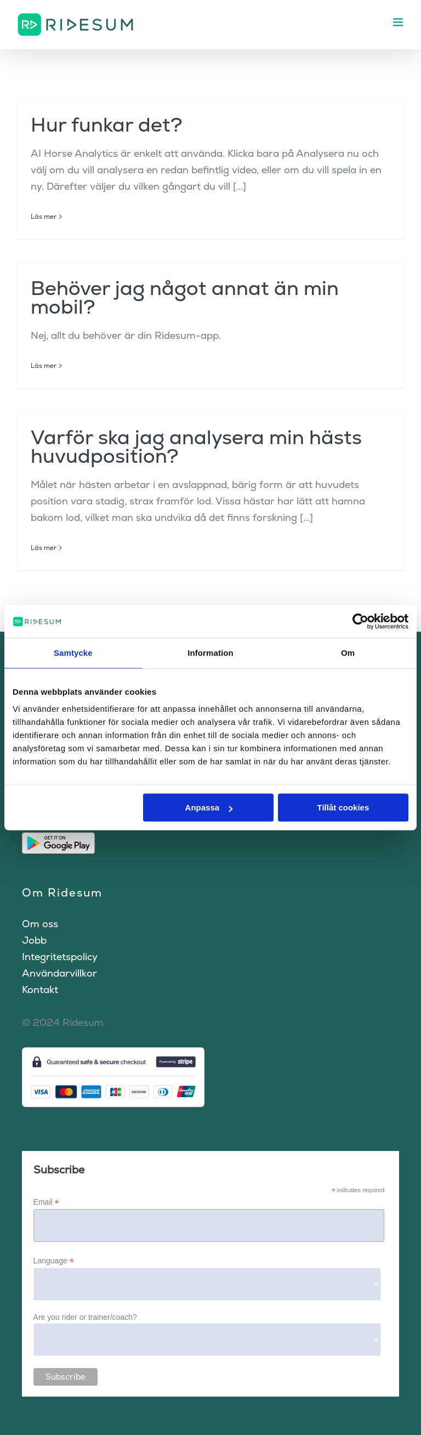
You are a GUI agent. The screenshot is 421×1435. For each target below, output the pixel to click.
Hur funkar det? (107, 125)
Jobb (34, 940)
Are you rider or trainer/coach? (85, 1317)
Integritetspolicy (60, 956)
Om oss (40, 923)
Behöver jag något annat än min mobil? (185, 297)
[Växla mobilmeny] (399, 22)
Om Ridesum (62, 892)
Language (53, 1261)
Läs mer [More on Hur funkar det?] (43, 216)
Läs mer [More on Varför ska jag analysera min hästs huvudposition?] (43, 547)
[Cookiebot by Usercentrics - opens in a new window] (360, 621)
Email (46, 1202)
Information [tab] (210, 652)
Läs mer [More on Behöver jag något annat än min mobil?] (43, 365)
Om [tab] (348, 652)
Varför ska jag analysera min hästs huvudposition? (196, 446)
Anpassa (209, 807)
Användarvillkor (59, 973)
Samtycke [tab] (73, 652)
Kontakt (40, 989)
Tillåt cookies (343, 807)
